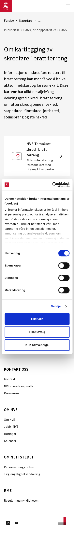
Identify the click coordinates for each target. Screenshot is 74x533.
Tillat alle (37, 319)
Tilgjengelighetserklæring (22, 474)
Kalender (10, 441)
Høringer (10, 434)
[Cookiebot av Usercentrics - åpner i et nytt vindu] (52, 184)
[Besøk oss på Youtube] (16, 523)
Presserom (11, 393)
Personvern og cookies (19, 467)
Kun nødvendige (37, 345)
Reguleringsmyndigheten (21, 500)
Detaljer (56, 306)
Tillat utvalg (37, 331)
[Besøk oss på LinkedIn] (8, 523)
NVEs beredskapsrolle (18, 386)
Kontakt (9, 379)
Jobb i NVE (11, 426)
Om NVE (9, 420)
